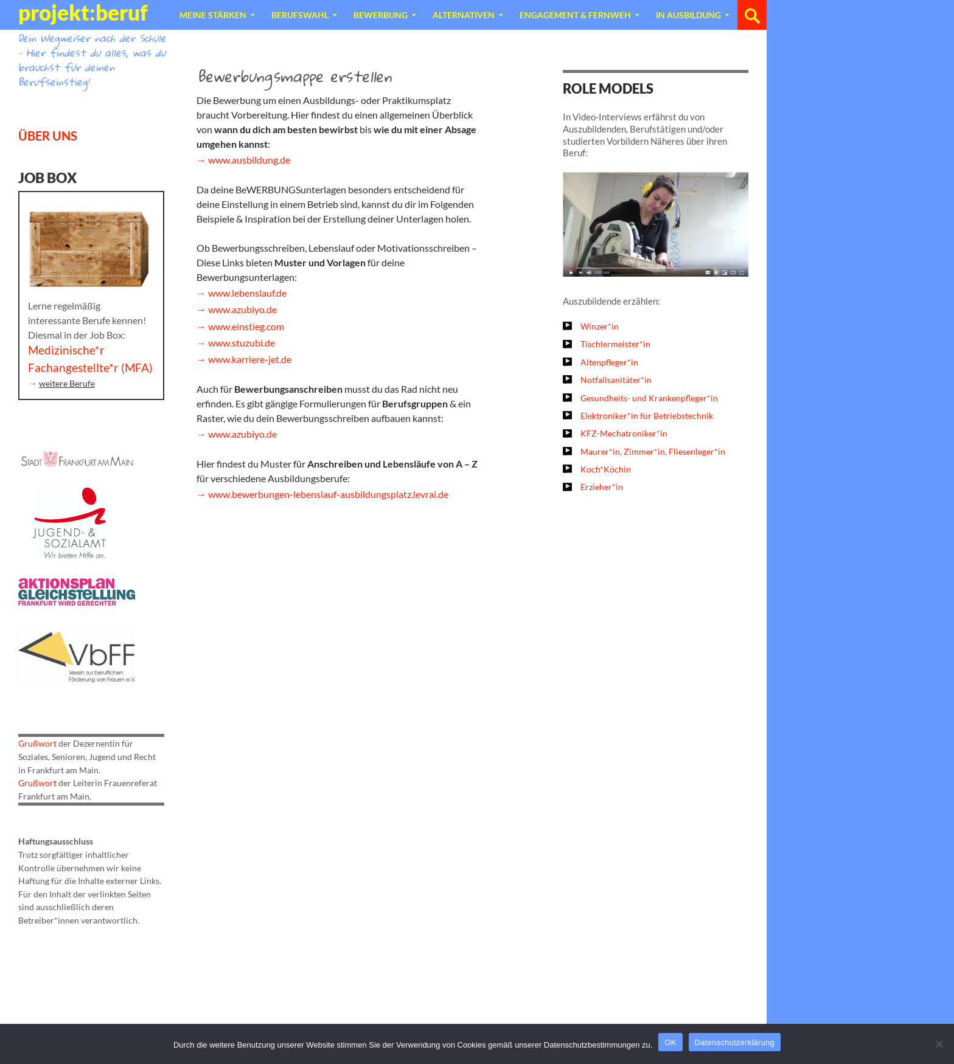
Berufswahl (300, 15)
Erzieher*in (601, 487)
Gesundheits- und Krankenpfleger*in (649, 398)
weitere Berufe (67, 383)
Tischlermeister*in (615, 344)
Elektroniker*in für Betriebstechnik (646, 415)
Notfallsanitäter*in (616, 380)
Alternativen (464, 15)
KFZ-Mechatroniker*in (623, 433)
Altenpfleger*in (609, 362)
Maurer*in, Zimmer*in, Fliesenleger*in (652, 451)
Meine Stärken (212, 15)
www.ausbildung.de (249, 159)
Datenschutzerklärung (735, 1042)
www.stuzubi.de (241, 342)
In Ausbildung (688, 15)
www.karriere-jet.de (249, 359)
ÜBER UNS (47, 135)
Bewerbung (380, 15)
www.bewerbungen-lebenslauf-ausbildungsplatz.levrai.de (328, 494)
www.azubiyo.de (242, 309)
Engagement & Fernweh (575, 15)
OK (670, 1042)
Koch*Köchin (605, 469)
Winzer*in (599, 326)
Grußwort (37, 743)
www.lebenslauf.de (247, 293)
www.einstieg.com (246, 326)
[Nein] (939, 1044)
